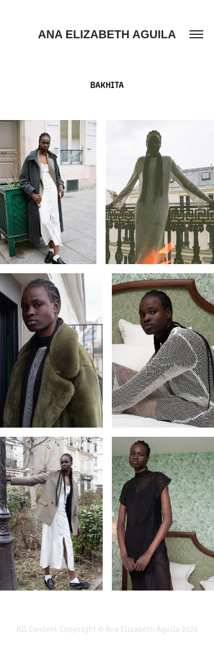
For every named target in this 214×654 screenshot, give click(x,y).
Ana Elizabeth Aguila (107, 34)
